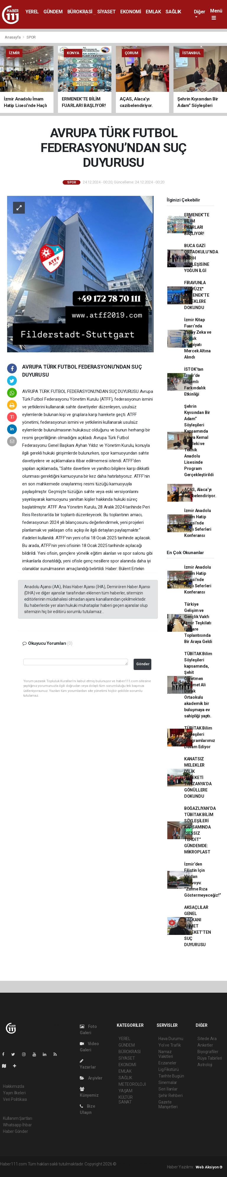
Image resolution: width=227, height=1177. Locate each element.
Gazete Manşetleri (168, 1104)
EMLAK (153, 12)
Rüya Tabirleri (209, 1058)
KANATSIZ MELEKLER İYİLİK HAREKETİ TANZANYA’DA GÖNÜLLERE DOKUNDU (198, 778)
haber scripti (23, 1170)
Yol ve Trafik (169, 1045)
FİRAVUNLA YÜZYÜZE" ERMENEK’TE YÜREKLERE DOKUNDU (196, 295)
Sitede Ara (207, 1038)
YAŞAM (125, 1090)
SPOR (31, 37)
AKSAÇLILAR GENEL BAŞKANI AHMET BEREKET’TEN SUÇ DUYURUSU (197, 926)
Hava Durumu (170, 1038)
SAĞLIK (173, 12)
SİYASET (106, 12)
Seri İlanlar (168, 1089)
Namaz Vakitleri (165, 1054)
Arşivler (91, 1078)
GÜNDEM (53, 12)
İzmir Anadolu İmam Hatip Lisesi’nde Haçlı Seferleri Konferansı (197, 523)
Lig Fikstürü (168, 1069)
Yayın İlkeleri (14, 1092)
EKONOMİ (130, 12)
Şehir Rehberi (170, 1095)
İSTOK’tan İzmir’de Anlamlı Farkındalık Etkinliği (195, 381)
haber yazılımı (129, 1164)
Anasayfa (13, 37)
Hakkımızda (13, 1086)
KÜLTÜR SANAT (126, 1099)
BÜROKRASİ (80, 12)
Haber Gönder (15, 1131)
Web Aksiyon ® (209, 1167)
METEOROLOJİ (132, 1084)
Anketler (205, 1045)
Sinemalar (167, 1082)
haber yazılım (47, 1170)
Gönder (143, 664)
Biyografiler (207, 1051)
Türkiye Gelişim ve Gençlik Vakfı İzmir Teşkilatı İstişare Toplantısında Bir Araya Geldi (198, 623)
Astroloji (204, 1064)
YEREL (32, 12)
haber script (71, 1170)
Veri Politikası (15, 1099)
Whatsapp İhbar (17, 1124)
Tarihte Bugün (171, 1076)
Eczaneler (167, 1063)
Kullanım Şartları (17, 1118)
